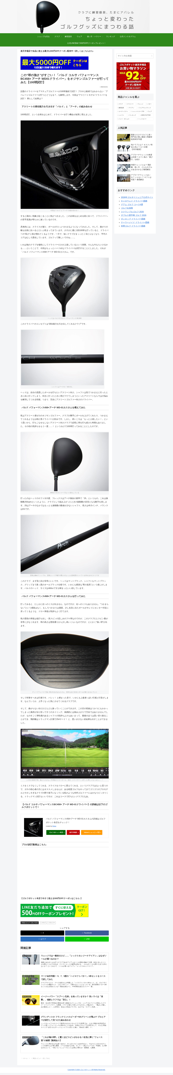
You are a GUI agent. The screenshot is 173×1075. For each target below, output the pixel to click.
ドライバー (51, 922)
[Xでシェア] (42, 932)
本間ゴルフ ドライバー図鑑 (133, 226)
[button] (151, 56)
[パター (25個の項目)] (149, 104)
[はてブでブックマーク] (42, 938)
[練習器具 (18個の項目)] (121, 108)
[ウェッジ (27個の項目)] (140, 104)
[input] (135, 55)
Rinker (54, 826)
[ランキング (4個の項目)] (133, 115)
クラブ (42, 922)
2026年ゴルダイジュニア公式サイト (137, 197)
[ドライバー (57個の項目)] (130, 104)
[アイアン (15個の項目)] (132, 108)
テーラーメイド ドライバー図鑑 (135, 222)
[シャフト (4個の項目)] (122, 115)
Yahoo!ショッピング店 (92, 832)
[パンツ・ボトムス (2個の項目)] (126, 119)
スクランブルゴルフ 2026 (132, 212)
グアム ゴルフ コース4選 (132, 204)
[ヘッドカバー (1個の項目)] (145, 119)
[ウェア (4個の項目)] (149, 111)
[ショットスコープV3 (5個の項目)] (138, 111)
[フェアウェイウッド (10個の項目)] (145, 108)
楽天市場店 (73, 832)
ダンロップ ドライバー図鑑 (133, 219)
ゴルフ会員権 (127, 208)
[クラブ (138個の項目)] (121, 104)
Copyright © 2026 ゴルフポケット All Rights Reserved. (86, 1072)
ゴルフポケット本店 (56, 832)
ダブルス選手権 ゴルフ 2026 (133, 215)
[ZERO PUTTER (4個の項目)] (146, 115)
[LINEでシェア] (87, 938)
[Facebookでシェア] (87, 932)
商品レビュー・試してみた (29, 922)
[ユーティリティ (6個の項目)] (123, 111)
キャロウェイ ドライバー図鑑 (134, 201)
